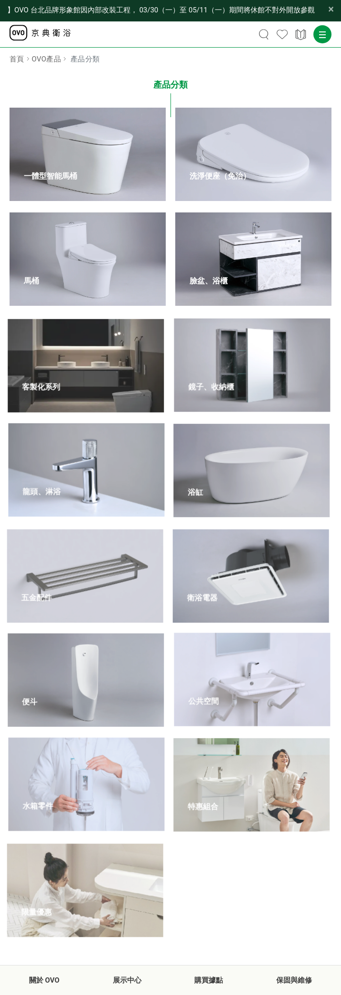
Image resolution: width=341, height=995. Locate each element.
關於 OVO (44, 980)
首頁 (17, 59)
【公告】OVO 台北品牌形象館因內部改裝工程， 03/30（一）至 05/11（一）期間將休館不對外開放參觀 (161, 10)
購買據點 (208, 980)
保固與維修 (294, 980)
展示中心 (127, 980)
